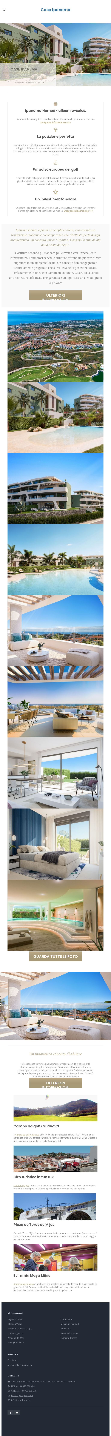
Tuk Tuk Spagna (21, 1185)
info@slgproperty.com (22, 1395)
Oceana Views (15, 1323)
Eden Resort (67, 1319)
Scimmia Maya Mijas (24, 1284)
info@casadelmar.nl (20, 1400)
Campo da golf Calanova (27, 1134)
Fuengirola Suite (16, 1342)
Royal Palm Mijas (69, 1333)
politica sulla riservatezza (20, 1365)
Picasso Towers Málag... (20, 1328)
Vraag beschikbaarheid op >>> (78, 210)
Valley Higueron (15, 1333)
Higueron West (15, 1319)
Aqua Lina (66, 1328)
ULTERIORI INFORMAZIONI (55, 296)
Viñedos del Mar (16, 1337)
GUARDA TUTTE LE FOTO (55, 956)
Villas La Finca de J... (70, 1323)
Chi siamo (12, 1360)
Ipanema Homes (69, 1337)
